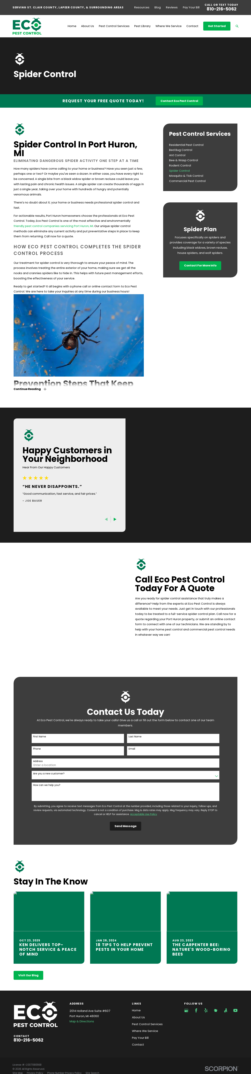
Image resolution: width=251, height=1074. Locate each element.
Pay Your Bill (191, 7)
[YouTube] (235, 987)
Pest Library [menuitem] (142, 26)
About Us (138, 994)
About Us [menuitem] (87, 26)
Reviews (172, 7)
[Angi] (226, 987)
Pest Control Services (147, 1000)
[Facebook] (196, 987)
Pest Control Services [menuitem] (114, 26)
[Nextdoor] (216, 987)
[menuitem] (200, 144)
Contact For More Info (200, 265)
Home (136, 987)
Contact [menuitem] (192, 26)
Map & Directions (82, 998)
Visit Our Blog (28, 952)
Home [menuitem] (72, 26)
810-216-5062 (221, 9)
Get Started (217, 26)
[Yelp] (206, 987)
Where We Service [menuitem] (168, 26)
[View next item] (109, 519)
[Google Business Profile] (186, 987)
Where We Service (145, 1007)
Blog (157, 7)
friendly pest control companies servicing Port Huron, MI (53, 226)
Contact (138, 1021)
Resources (141, 7)
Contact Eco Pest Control (179, 101)
